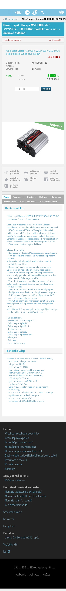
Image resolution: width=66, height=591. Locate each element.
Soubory (31, 196)
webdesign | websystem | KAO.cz (33, 574)
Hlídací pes (56, 196)
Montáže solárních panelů (18, 500)
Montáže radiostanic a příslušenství (23, 491)
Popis (6, 196)
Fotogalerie (9, 526)
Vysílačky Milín (10, 544)
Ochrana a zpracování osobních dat (23, 451)
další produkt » (55, 39)
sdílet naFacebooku (55, 179)
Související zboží (28, 201)
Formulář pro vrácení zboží (19, 442)
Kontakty (10, 468)
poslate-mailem (54, 172)
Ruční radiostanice (15, 480)
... (54, 56)
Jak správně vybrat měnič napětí (22, 537)
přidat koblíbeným (15, 179)
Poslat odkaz (10, 201)
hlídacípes (33, 179)
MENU (18, 12)
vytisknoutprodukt (35, 172)
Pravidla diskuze (13, 464)
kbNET (6, 551)
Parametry (18, 196)
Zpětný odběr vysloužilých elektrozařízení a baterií (31, 455)
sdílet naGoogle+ (14, 185)
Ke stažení (8, 519)
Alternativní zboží (48, 201)
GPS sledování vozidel (16, 505)
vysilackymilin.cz (46, 567)
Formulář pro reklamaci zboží (20, 446)
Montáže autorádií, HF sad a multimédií (25, 496)
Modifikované (11, 18)
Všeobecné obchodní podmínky (22, 433)
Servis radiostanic (12, 512)
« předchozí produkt (12, 39)
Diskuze (43, 196)
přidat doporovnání (15, 172)
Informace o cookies (16, 460)
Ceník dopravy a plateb (17, 438)
